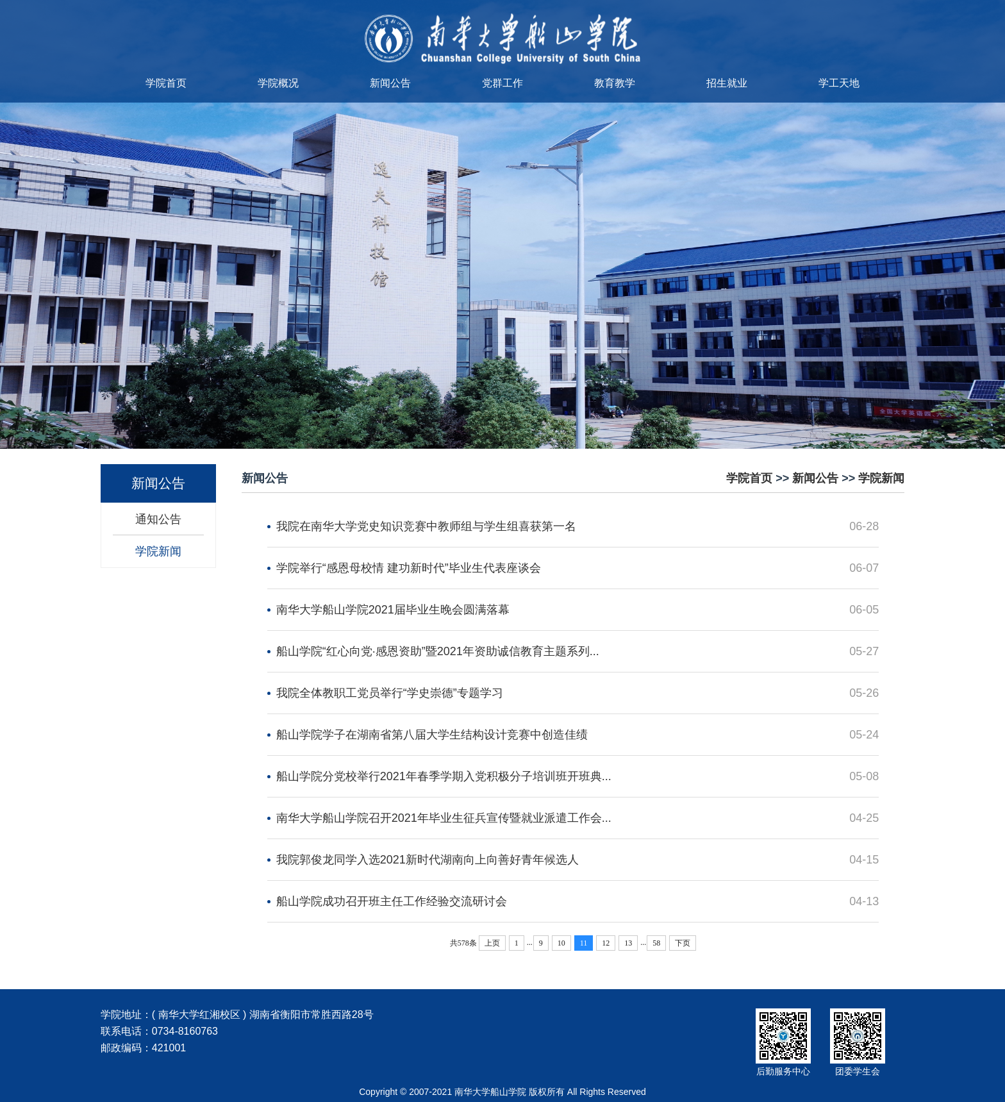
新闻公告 (390, 83)
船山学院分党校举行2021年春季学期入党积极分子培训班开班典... (443, 776)
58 (656, 943)
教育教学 (614, 83)
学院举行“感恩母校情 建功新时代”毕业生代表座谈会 (408, 568)
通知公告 (158, 519)
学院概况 (278, 83)
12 (606, 943)
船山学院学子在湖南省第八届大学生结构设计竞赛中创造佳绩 (432, 734)
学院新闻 (158, 551)
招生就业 (726, 83)
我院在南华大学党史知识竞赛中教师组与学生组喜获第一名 (426, 526)
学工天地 (839, 83)
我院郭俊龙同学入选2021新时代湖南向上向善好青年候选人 (427, 859)
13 (628, 943)
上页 (492, 943)
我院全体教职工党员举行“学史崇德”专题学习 (389, 693)
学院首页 (166, 83)
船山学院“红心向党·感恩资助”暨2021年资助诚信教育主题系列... (437, 651)
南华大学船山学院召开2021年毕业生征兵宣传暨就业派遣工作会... (443, 818)
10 (561, 943)
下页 (682, 943)
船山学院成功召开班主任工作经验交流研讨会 (391, 901)
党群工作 (502, 83)
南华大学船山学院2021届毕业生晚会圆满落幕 (393, 609)
